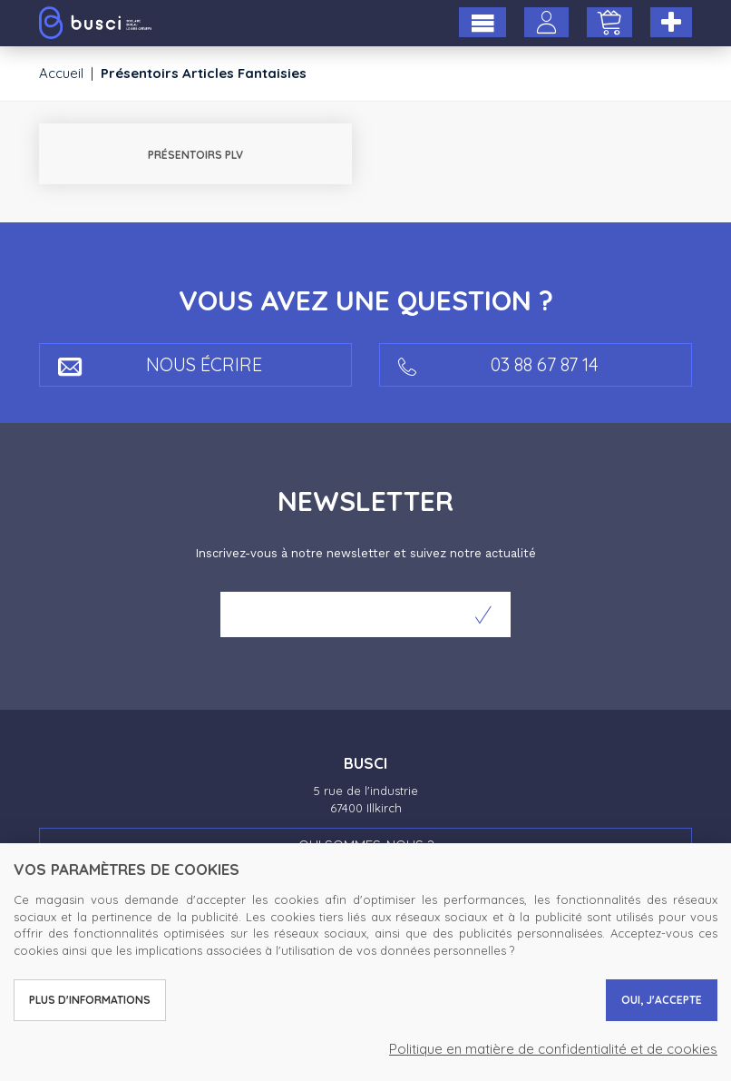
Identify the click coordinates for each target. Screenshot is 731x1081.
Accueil (61, 73)
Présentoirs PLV (195, 155)
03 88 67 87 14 (498, 365)
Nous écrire (160, 365)
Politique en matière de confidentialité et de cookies (553, 1048)
